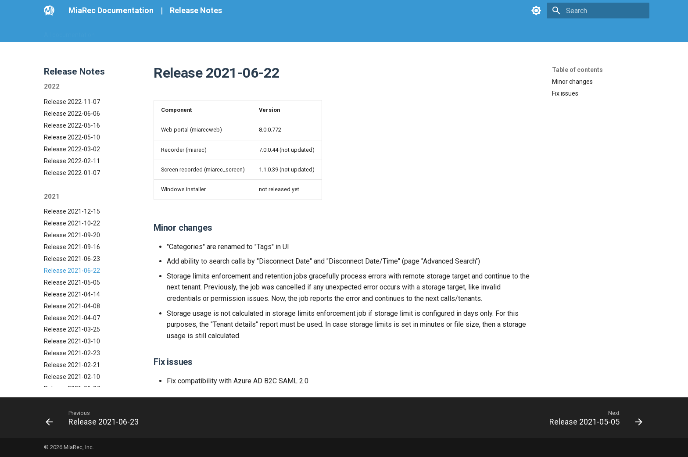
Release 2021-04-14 (72, 213)
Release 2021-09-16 (72, 165)
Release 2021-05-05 (72, 201)
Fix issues (565, 93)
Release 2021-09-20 (72, 153)
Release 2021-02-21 (72, 283)
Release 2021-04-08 (72, 224)
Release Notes (196, 10)
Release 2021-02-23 (72, 271)
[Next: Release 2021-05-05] (593, 417)
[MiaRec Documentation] (49, 10)
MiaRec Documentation (111, 10)
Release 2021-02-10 (72, 295)
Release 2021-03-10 (72, 260)
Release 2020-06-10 (72, 370)
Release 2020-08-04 (72, 346)
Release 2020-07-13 (72, 358)
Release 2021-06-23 (72, 177)
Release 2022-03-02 (72, 67)
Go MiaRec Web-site (133, 32)
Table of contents (577, 69)
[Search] (598, 10)
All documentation (69, 32)
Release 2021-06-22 (72, 189)
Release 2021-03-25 (72, 248)
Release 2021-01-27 (72, 307)
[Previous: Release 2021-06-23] (95, 417)
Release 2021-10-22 (72, 142)
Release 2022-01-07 (72, 91)
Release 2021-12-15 (72, 130)
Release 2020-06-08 (72, 382)
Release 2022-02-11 (72, 79)
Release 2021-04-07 (72, 236)
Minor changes (572, 81)
